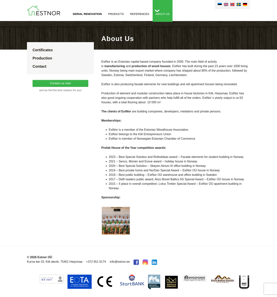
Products (116, 13)
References (139, 13)
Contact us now (60, 83)
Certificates (43, 50)
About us (162, 13)
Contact (39, 66)
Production (42, 58)
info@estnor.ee (120, 261)
